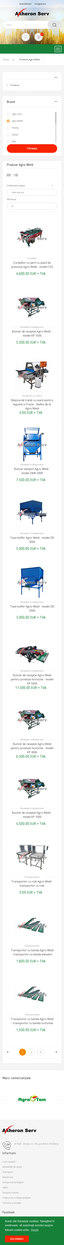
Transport (8, 1171)
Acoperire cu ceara (32, 395)
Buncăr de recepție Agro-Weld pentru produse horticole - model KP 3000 (32, 748)
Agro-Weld (17, 120)
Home (6, 59)
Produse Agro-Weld (29, 59)
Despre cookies (11, 1192)
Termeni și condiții (12, 1202)
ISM (14, 141)
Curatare (32, 258)
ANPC (5, 1187)
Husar (15, 134)
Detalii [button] (34, 1229)
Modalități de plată (12, 1166)
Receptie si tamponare (32, 326)
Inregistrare (40, 3)
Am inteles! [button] (17, 1238)
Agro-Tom (17, 114)
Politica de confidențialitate (17, 1197)
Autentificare (25, 3)
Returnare (8, 1177)
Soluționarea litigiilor (13, 1182)
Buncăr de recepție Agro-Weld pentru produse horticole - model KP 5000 (32, 679)
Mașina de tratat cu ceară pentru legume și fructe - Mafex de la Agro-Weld (32, 404)
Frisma (15, 127)
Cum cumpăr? (9, 1161)
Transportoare (32, 877)
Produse (14, 85)
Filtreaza (32, 148)
